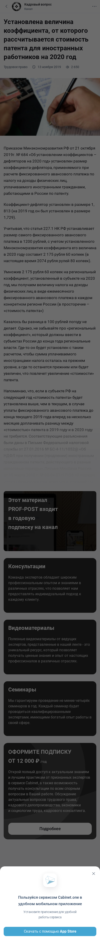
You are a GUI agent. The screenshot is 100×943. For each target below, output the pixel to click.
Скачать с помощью (50, 931)
